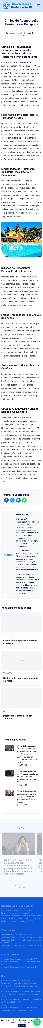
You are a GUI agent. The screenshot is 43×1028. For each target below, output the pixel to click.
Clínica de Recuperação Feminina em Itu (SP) (19, 959)
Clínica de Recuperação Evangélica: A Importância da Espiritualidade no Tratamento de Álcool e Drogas (27, 796)
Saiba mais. (27, 1022)
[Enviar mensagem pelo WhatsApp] (37, 1022)
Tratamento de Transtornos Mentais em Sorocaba (21, 945)
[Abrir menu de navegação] (38, 6)
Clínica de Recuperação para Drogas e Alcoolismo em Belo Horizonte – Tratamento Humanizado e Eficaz (27, 776)
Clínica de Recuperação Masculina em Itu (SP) (19, 967)
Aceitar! (22, 1025)
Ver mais (21, 887)
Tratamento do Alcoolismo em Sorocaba (17, 935)
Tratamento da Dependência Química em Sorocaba (21, 937)
